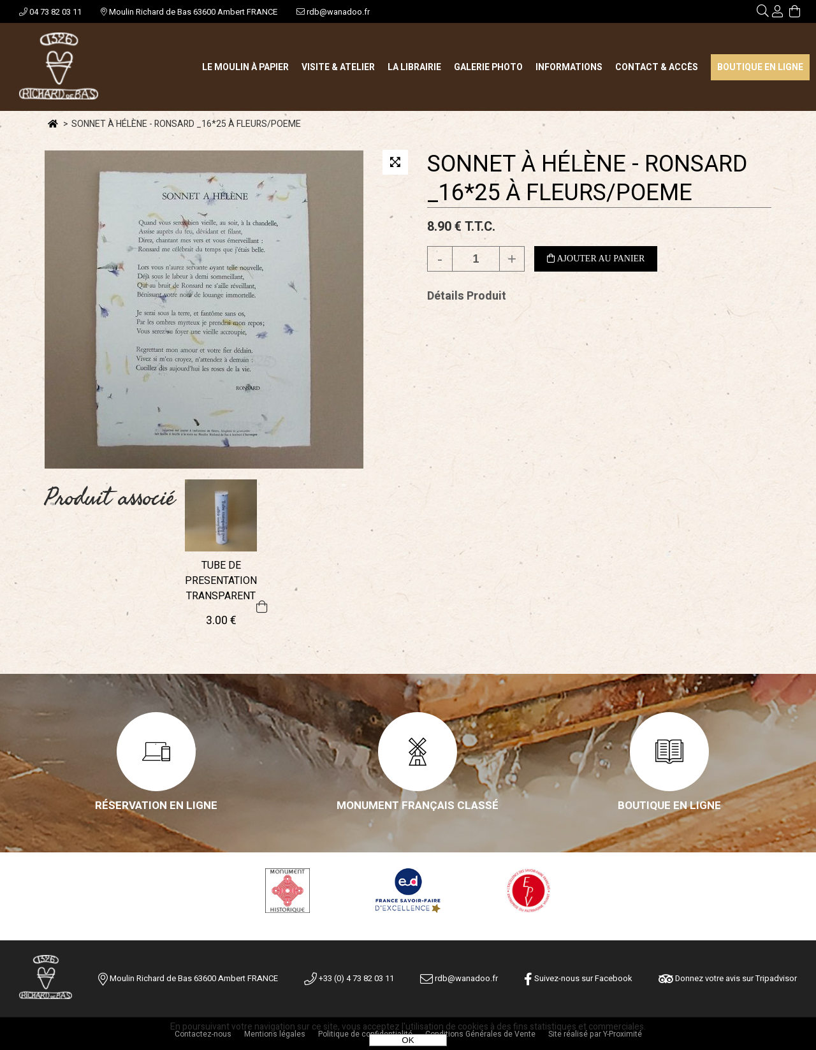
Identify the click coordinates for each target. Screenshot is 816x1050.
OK (408, 1040)
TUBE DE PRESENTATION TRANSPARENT (221, 581)
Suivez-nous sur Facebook (578, 978)
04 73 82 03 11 (50, 12)
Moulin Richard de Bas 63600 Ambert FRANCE (189, 12)
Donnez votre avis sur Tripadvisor (728, 978)
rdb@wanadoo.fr (333, 12)
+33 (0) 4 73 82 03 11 (349, 978)
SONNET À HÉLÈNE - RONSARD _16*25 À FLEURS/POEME (587, 178)
